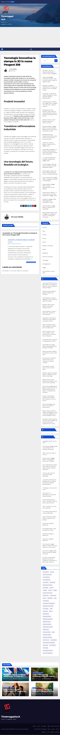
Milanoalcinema (48, 437)
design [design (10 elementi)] (55, 590)
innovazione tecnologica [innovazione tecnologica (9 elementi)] (48, 603)
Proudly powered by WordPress (8, 729)
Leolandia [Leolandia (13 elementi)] (45, 611)
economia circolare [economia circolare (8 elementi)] (47, 593)
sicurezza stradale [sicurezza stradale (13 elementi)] (47, 637)
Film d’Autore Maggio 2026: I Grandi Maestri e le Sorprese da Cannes (50, 448)
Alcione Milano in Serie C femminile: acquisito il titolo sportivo (49, 313)
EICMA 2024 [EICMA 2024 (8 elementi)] (46, 595)
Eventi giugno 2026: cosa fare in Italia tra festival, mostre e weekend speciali (50, 172)
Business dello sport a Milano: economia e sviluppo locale (49, 306)
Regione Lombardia (48, 245)
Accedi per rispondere (31, 262)
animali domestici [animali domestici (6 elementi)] (47, 574)
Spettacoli (45, 253)
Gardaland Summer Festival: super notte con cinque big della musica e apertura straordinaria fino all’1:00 (50, 113)
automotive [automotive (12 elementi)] (45, 582)
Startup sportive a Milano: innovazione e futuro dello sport (50, 353)
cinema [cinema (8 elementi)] (51, 587)
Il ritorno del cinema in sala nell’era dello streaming (49, 474)
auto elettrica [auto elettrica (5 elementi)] (46, 577)
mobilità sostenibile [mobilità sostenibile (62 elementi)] (47, 619)
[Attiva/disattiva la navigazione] (31, 49)
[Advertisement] (30, 37)
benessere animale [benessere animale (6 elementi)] (47, 585)
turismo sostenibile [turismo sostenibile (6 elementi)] (47, 653)
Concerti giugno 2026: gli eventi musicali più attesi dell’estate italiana (49, 166)
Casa (44, 231)
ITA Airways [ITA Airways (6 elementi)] (45, 608)
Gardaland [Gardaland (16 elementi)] (50, 598)
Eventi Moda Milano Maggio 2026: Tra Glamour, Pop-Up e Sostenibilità (50, 179)
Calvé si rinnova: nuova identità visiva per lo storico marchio (49, 121)
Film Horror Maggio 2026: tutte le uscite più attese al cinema (49, 552)
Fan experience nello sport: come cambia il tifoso (49, 368)
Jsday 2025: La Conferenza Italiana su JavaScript (21, 240)
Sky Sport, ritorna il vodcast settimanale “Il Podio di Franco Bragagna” (50, 72)
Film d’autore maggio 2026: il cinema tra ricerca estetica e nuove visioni (50, 546)
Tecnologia (45, 260)
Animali (45, 227)
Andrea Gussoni (17, 678)
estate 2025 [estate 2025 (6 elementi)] (53, 595)
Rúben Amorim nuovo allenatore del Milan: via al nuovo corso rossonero (50, 381)
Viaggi (44, 267)
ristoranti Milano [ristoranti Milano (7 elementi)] (47, 634)
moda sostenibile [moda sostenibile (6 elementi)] (47, 624)
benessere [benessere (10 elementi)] (52, 582)
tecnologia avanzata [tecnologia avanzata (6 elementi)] (47, 650)
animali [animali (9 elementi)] (52, 572)
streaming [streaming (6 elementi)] (45, 645)
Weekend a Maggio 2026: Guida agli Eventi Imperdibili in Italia (49, 201)
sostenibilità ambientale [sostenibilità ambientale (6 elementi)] (49, 642)
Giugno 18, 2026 (8, 678)
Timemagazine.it (10, 716)
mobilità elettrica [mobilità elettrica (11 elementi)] (47, 616)
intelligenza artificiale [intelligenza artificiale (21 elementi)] (48, 606)
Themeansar (26, 729)
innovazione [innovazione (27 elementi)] (46, 600)
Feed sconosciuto (48, 430)
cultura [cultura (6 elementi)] (50, 590)
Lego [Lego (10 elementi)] (51, 608)
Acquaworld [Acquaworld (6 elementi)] (46, 572)
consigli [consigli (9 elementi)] (45, 590)
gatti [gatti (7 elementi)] (55, 598)
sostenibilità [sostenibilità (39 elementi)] (53, 640)
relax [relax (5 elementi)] (53, 632)
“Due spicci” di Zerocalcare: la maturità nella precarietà (49, 495)
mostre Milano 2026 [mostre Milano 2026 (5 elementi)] (47, 627)
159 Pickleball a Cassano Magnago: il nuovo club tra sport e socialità (50, 299)
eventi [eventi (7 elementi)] (44, 598)
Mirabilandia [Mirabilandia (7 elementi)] (46, 613)
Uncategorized (46, 264)
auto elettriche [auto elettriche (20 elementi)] (46, 579)
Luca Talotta (13, 69)
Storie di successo (48, 256)
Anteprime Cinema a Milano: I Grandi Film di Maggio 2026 (49, 144)
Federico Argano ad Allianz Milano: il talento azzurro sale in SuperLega (50, 374)
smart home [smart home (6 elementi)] (46, 640)
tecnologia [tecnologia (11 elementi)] (45, 647)
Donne (44, 238)
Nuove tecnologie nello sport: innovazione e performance (49, 406)
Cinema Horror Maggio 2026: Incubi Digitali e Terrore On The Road (49, 460)
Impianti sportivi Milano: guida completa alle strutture (49, 293)
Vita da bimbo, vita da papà (38, 672)
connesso (11, 270)
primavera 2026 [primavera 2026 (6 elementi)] (46, 632)
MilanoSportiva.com (49, 279)
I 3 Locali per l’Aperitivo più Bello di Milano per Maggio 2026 (49, 159)
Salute (44, 249)
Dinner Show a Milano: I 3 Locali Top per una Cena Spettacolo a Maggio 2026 (50, 194)
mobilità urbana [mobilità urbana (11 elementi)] (46, 621)
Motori (44, 242)
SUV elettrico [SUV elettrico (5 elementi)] (52, 645)
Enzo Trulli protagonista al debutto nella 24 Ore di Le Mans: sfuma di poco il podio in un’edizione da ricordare (50, 389)
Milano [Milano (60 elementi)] (50, 611)
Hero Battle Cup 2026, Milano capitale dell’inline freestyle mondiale (50, 346)
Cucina (44, 234)
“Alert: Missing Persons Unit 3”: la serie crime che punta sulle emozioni (50, 501)
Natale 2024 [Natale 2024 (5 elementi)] (46, 629)
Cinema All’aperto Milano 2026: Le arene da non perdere (49, 518)
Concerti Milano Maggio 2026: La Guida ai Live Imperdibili (49, 207)
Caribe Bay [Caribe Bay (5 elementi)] (45, 587)
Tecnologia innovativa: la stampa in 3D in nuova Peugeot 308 (20, 61)
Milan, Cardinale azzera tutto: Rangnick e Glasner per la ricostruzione (50, 326)
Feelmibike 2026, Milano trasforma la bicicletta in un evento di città (49, 319)
